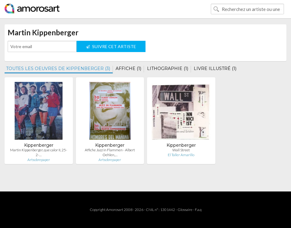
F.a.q (198, 209)
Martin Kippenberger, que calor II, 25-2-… (38, 152)
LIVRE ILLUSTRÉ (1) (215, 68)
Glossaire (185, 209)
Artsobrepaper (38, 159)
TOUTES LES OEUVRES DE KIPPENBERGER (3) (58, 68)
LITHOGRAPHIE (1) (167, 68)
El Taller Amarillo (181, 155)
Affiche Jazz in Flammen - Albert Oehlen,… (110, 152)
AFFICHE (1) (128, 68)
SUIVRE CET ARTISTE (111, 46)
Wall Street (181, 150)
